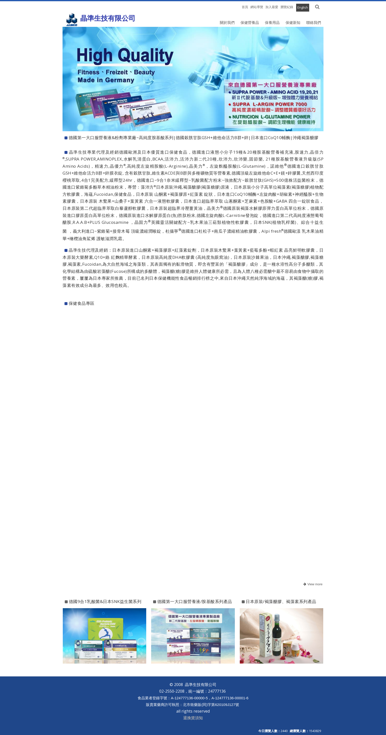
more (312, 584)
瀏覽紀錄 (286, 7)
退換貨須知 (193, 717)
